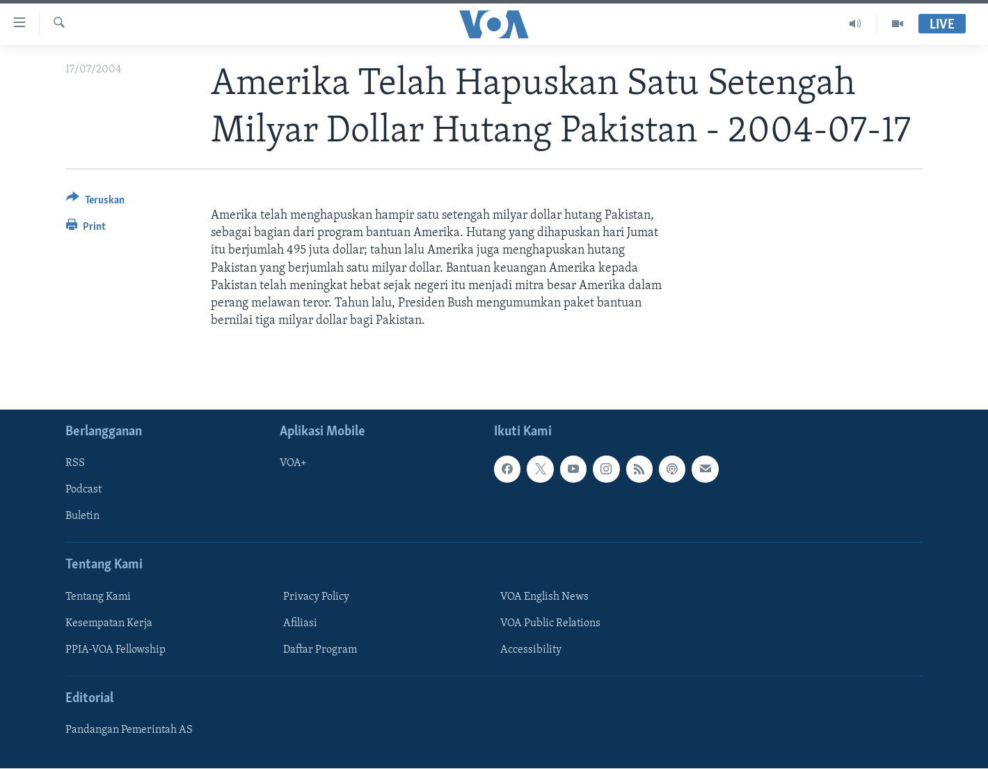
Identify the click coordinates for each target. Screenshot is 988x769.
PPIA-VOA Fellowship (115, 649)
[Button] (95, 202)
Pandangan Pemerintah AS (129, 730)
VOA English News (544, 597)
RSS (75, 463)
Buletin (82, 516)
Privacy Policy (316, 597)
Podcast (83, 490)
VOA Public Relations (550, 623)
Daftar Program (320, 649)
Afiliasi (300, 623)
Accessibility (530, 649)
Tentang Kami (98, 597)
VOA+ (293, 463)
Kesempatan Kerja (108, 623)
